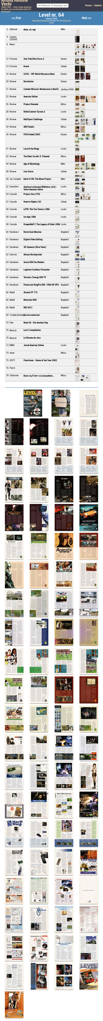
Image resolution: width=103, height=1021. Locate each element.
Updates (98, 5)
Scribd (51, 23)
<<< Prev (16, 17)
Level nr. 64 (51, 15)
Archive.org (66, 21)
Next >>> (86, 17)
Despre (88, 5)
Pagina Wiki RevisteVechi (40, 21)
